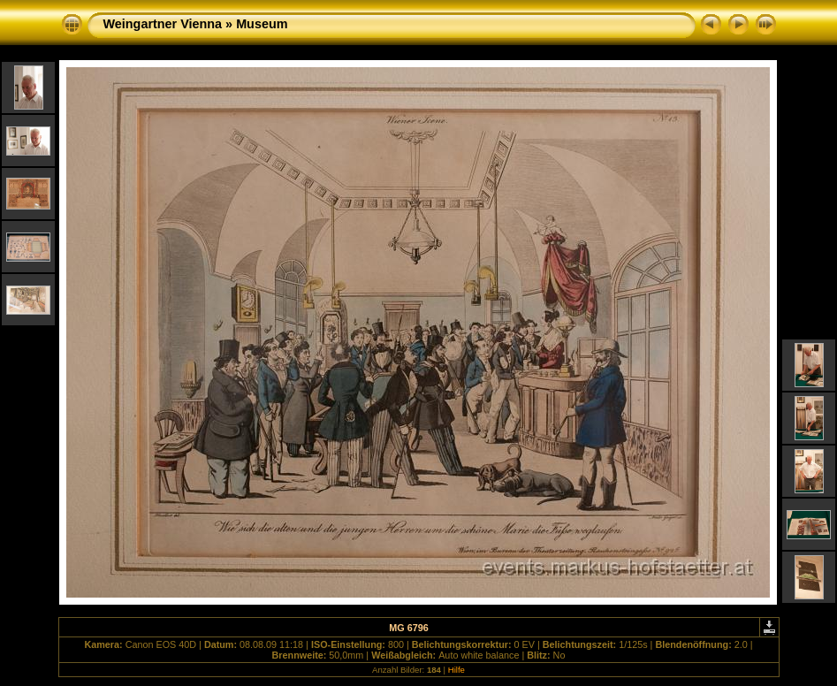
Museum (261, 24)
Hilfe (456, 670)
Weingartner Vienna (163, 24)
